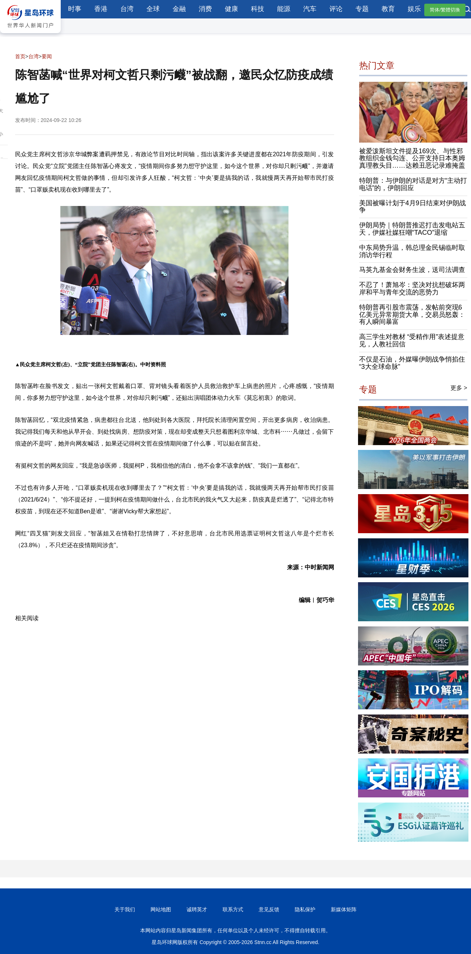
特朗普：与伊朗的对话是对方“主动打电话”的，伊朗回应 (413, 184)
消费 (205, 9)
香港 (100, 9)
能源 (283, 9)
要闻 (47, 56)
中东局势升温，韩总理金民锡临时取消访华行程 (412, 251)
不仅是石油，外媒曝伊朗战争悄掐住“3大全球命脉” (412, 363)
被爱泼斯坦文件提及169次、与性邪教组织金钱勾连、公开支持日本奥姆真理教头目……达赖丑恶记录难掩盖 (412, 158)
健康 (231, 9)
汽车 (309, 9)
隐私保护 (305, 909)
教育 (388, 9)
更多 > (458, 388)
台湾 (127, 9)
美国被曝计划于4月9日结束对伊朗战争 (412, 206)
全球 (153, 9)
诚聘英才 (197, 909)
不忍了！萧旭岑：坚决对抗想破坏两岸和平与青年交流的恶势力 (412, 288)
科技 (257, 9)
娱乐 (414, 9)
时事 (74, 9)
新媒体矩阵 (344, 909)
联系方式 (233, 909)
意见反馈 (269, 909)
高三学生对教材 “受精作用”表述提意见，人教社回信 (412, 340)
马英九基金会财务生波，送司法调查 (412, 269)
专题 (362, 9)
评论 (336, 9)
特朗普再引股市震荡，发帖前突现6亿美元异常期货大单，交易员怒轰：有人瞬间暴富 (412, 315)
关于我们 (124, 909)
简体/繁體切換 (445, 10)
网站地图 (160, 909)
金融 (179, 9)
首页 (20, 56)
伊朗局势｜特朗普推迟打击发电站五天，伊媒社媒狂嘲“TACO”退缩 (412, 228)
